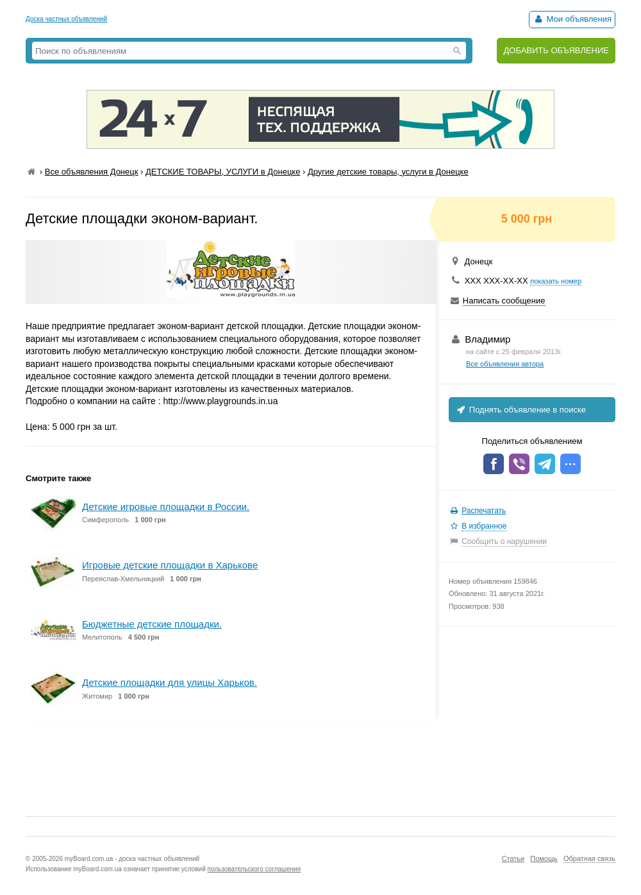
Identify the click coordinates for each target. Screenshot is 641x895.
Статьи (512, 858)
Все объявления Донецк (91, 171)
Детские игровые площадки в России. (165, 506)
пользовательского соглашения (254, 869)
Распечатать (484, 510)
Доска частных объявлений (66, 18)
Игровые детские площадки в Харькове (170, 564)
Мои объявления (572, 19)
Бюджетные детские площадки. (152, 623)
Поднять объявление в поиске (520, 409)
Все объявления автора (505, 364)
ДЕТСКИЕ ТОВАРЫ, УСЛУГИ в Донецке (223, 171)
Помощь (544, 858)
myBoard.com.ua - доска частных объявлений (132, 858)
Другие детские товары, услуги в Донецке (388, 171)
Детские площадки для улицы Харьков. (169, 682)
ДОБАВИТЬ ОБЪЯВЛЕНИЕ (556, 50)
